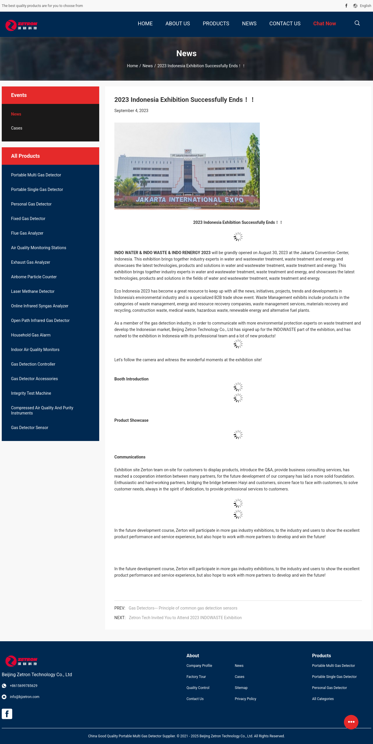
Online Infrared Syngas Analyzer (39, 306)
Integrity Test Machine (31, 393)
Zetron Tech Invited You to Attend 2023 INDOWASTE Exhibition (185, 617)
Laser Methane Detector (32, 291)
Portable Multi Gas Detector (36, 175)
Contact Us (195, 699)
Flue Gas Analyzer (27, 233)
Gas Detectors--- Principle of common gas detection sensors (183, 608)
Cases (16, 128)
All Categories (323, 699)
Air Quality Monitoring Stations (38, 247)
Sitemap (241, 688)
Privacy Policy (245, 699)
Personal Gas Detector (31, 204)
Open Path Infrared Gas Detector (40, 320)
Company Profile (199, 666)
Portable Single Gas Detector (37, 189)
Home (132, 65)
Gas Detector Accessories (34, 378)
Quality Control (197, 688)
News (148, 65)
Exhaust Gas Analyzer (30, 262)
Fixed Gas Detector (28, 218)
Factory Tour (196, 677)
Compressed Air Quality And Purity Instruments (42, 410)
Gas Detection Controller (33, 364)
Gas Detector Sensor (29, 427)
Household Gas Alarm (31, 335)
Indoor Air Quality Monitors (35, 349)
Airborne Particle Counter (34, 276)
